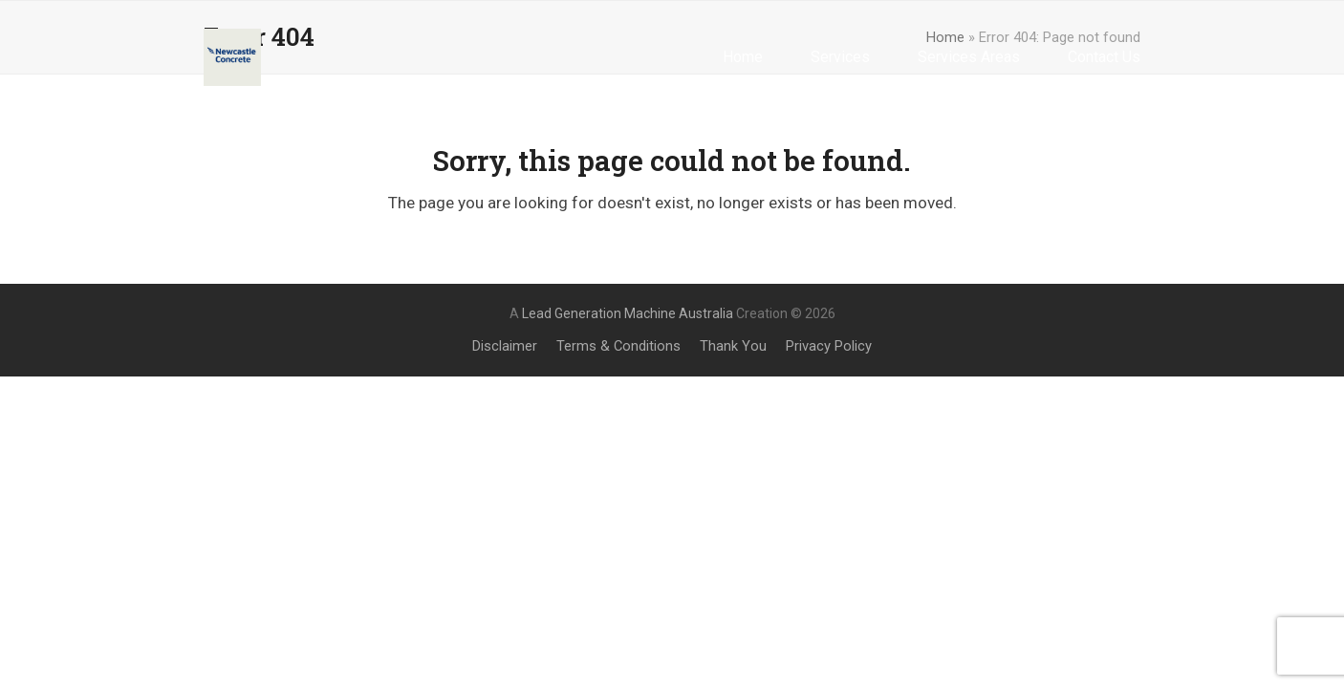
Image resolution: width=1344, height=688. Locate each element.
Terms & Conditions (618, 346)
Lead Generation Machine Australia (627, 313)
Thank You (733, 346)
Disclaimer (504, 346)
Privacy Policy (829, 346)
